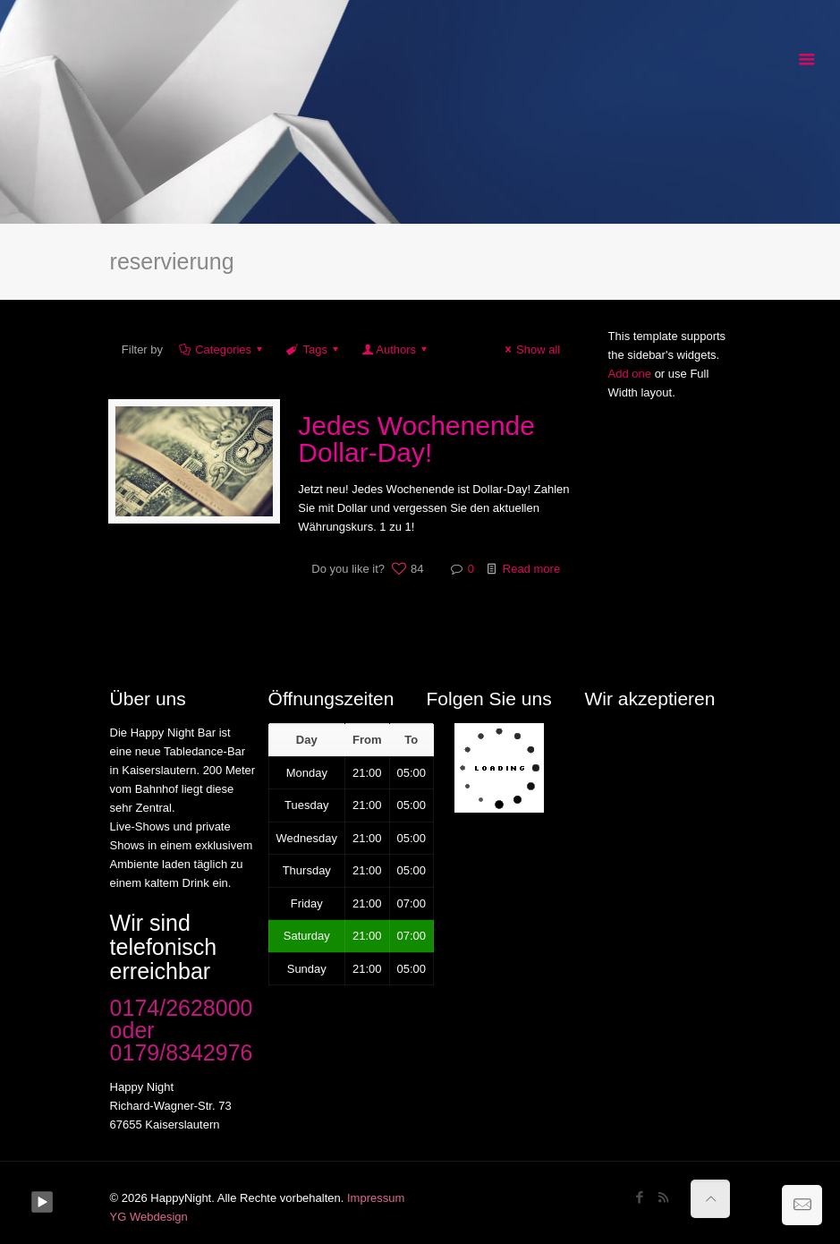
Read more (531, 568)
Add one (629, 373)
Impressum (375, 1198)
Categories (221, 349)
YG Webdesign (149, 1216)
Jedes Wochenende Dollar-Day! (416, 439)
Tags (314, 349)
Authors (396, 349)
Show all (530, 349)
